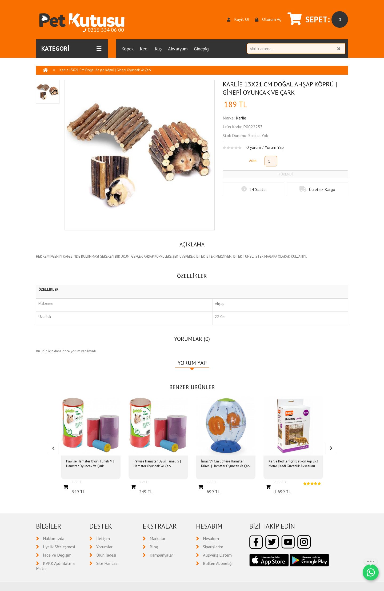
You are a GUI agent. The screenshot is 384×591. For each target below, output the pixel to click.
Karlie (241, 118)
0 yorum (253, 147)
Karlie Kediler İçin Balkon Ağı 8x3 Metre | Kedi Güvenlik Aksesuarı (293, 463)
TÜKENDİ (285, 174)
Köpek (127, 49)
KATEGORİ (71, 48)
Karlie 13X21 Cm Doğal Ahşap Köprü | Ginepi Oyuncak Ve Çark (105, 70)
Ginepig (201, 49)
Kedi (144, 49)
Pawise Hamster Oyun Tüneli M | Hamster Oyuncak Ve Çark (90, 463)
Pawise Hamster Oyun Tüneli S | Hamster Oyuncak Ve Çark (157, 463)
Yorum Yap (274, 147)
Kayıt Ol (238, 19)
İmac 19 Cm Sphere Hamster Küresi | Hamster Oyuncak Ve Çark (225, 463)
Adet (253, 160)
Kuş (158, 49)
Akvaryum (178, 49)
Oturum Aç (268, 19)
